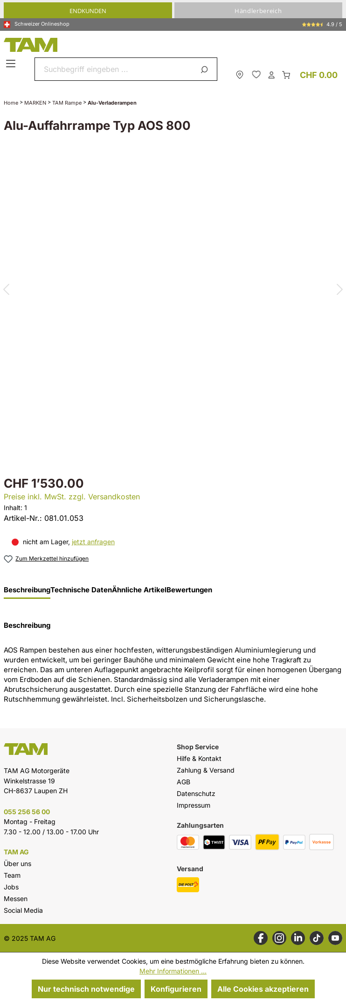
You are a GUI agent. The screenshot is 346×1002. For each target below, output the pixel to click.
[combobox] (115, 69)
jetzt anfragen (93, 542)
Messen (16, 899)
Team (12, 875)
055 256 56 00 (27, 812)
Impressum (193, 805)
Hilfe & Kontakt (199, 758)
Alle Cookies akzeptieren (263, 989)
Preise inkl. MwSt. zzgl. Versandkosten (72, 496)
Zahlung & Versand (206, 770)
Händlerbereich (258, 11)
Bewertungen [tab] (189, 590)
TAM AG (16, 852)
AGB (183, 782)
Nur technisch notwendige (86, 989)
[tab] (27, 592)
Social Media (23, 910)
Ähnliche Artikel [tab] (139, 590)
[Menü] (12, 64)
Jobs (11, 887)
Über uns (17, 863)
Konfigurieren (176, 989)
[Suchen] (205, 69)
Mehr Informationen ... (173, 971)
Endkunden (87, 11)
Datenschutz (196, 793)
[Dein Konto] (271, 74)
